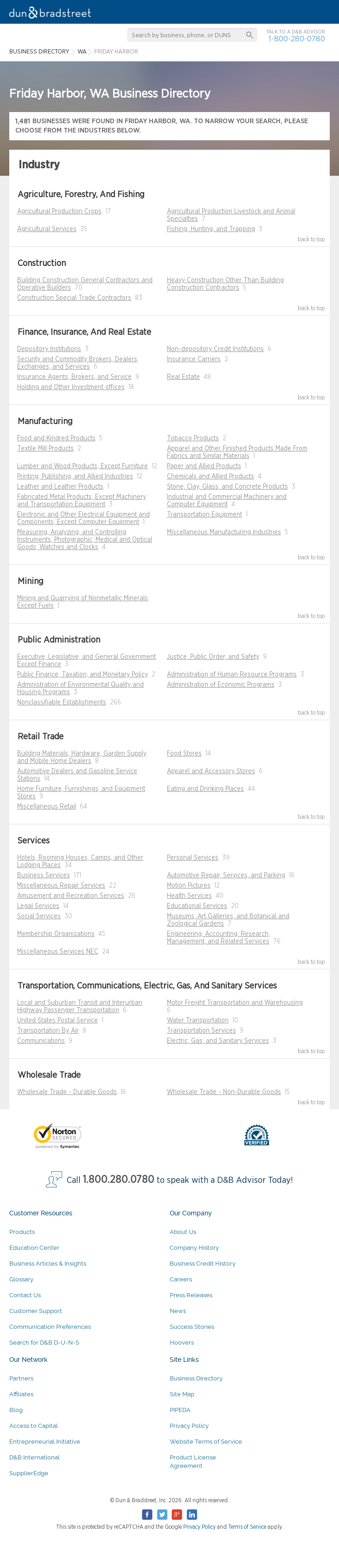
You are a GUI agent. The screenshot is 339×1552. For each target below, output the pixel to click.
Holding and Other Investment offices (71, 387)
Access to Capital (33, 1425)
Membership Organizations (56, 934)
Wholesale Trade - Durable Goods (67, 1092)
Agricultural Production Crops (59, 211)
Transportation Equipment (204, 514)
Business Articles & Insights (47, 1263)
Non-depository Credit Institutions (215, 349)
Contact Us (25, 1295)
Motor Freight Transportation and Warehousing (235, 1003)
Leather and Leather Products (60, 487)
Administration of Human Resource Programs (232, 674)
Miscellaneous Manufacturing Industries (224, 532)
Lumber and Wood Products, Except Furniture (82, 466)
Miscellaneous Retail (46, 806)
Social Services (39, 916)
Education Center (34, 1247)
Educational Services (197, 906)
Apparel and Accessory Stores (211, 771)
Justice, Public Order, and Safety (213, 657)
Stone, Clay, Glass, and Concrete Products (227, 487)
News (178, 1310)
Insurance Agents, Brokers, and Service (74, 377)
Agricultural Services (47, 229)
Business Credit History (203, 1263)
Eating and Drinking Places (205, 789)
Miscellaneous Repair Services (61, 885)
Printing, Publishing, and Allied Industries (75, 476)
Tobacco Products (193, 438)
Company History (194, 1247)
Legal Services (38, 906)
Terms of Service (247, 1527)
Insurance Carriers (194, 359)
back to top (311, 239)
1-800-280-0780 (297, 39)
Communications (41, 1041)
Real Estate (183, 377)
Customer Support (35, 1310)
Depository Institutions (49, 349)
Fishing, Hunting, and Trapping (211, 229)
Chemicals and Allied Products (210, 476)
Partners (21, 1378)
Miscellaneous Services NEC (57, 951)
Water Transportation (198, 1020)
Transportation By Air (48, 1031)
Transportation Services (201, 1031)
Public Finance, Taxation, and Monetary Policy (82, 674)
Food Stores (184, 753)
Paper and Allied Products (204, 466)
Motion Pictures (189, 885)
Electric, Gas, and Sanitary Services (218, 1041)
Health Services (189, 896)
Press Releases (191, 1295)
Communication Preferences (50, 1326)
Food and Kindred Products (56, 438)
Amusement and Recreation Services (70, 896)
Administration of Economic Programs (221, 685)
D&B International (34, 1457)
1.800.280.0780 (118, 1179)
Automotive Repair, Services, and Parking (226, 875)
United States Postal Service (57, 1020)
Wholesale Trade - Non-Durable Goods (224, 1092)
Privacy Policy (189, 1425)
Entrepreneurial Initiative (44, 1441)
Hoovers (182, 1342)
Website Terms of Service (206, 1441)
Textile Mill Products (45, 448)
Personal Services (192, 858)
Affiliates (21, 1394)
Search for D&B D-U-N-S (44, 1342)
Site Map (182, 1394)
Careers (181, 1279)
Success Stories (192, 1326)
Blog (16, 1409)
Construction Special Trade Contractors (74, 298)
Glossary (21, 1279)
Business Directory (196, 1378)
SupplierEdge (28, 1473)
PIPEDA (180, 1409)
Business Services (43, 875)
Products (22, 1231)
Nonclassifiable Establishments (61, 702)
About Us (183, 1231)
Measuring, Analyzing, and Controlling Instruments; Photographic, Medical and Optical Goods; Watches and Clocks (84, 539)
